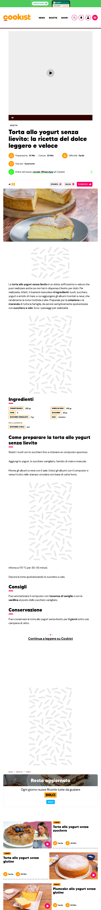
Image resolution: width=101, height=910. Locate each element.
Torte (28, 772)
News (42, 17)
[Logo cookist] (17, 17)
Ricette (53, 17)
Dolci (11, 772)
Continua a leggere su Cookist (50, 639)
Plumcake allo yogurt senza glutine (74, 891)
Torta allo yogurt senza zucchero (71, 829)
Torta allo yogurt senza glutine (21, 860)
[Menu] (95, 17)
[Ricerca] (74, 17)
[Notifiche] (81, 17)
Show (64, 17)
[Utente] (88, 17)
